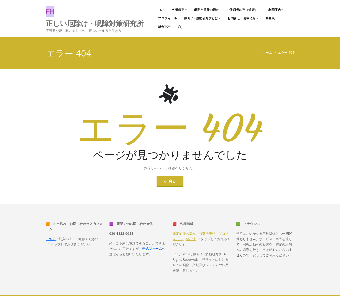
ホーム (267, 52)
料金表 (270, 18)
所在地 (191, 239)
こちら (51, 239)
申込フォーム (152, 248)
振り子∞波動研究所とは (202, 18)
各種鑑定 (179, 10)
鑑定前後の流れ (184, 233)
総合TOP (164, 26)
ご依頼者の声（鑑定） (242, 10)
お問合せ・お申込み (242, 18)
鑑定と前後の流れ (206, 10)
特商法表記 (207, 233)
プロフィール (167, 18)
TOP (161, 10)
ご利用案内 (274, 10)
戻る (172, 181)
